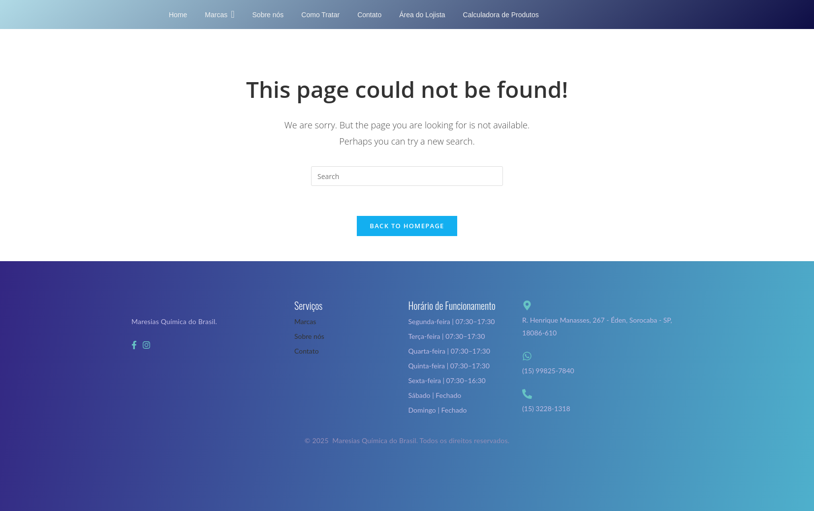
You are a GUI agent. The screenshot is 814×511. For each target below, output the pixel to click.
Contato (306, 351)
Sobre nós (309, 336)
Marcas (305, 321)
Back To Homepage (407, 225)
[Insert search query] (407, 176)
